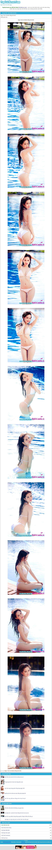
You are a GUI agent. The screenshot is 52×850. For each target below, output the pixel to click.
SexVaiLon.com (23, 7)
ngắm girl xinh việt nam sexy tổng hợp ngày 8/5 (15, 793)
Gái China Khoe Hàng (6, 827)
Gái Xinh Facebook (5, 835)
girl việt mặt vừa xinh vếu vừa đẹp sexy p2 (14, 776)
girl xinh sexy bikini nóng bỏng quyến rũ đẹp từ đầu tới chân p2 (19, 816)
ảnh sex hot (23, 843)
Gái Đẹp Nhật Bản (5, 830)
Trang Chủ (4, 13)
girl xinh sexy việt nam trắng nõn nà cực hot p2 (15, 798)
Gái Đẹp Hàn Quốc (5, 832)
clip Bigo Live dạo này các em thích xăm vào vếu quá (16, 819)
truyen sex (29, 843)
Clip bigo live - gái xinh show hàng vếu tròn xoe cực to (17, 812)
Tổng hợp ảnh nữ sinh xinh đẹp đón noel (14, 782)
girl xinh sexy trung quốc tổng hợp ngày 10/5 (15, 788)
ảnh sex (23, 842)
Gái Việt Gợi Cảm (12, 13)
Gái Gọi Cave (4, 837)
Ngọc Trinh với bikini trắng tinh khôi (13, 770)
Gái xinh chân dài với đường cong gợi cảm (14, 808)
